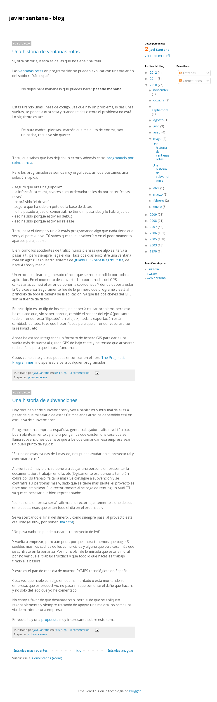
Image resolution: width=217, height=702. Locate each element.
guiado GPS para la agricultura (98, 260)
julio (156, 126)
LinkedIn (153, 269)
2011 (154, 78)
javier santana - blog (36, 17)
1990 (154, 251)
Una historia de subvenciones (45, 400)
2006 (154, 233)
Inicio (77, 650)
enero (158, 206)
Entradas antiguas (120, 650)
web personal (156, 278)
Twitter (152, 273)
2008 (154, 220)
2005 (154, 239)
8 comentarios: (80, 630)
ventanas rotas (31, 71)
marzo (158, 194)
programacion (37, 377)
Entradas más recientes (30, 650)
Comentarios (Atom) (47, 658)
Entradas (187, 73)
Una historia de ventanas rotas (46, 51)
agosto (159, 120)
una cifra (66, 522)
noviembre (161, 90)
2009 (154, 214)
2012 (154, 72)
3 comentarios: (80, 373)
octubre (159, 100)
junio (157, 132)
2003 (154, 245)
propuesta (49, 619)
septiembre (160, 110)
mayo (158, 138)
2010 (154, 85)
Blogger (135, 691)
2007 (154, 227)
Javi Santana (159, 49)
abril (156, 188)
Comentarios (190, 81)
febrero (159, 200)
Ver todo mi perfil (157, 56)
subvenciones (37, 634)
